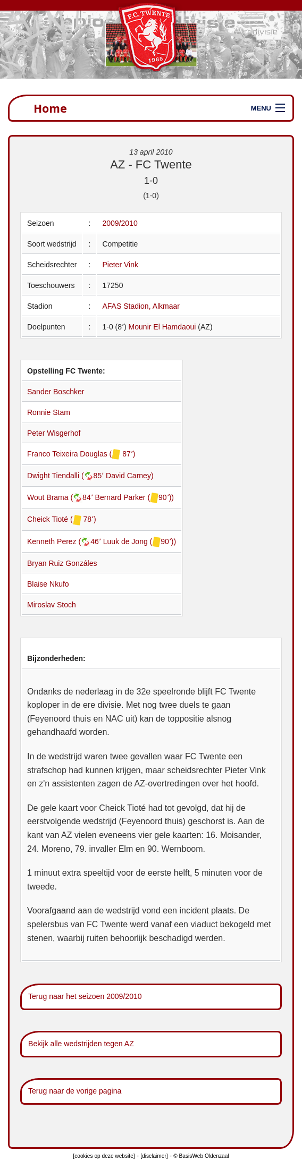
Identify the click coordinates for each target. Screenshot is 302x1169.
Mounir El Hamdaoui (162, 327)
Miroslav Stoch (51, 604)
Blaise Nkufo (48, 584)
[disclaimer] (153, 1156)
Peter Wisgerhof (53, 433)
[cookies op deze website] (104, 1156)
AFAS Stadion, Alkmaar (141, 306)
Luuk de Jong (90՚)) (140, 541)
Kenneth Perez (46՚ (65, 541)
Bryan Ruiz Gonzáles (62, 563)
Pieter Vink (120, 264)
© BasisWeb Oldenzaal (201, 1156)
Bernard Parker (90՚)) (134, 497)
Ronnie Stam (48, 412)
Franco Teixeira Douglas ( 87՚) (81, 454)
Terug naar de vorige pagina (74, 1091)
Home (50, 108)
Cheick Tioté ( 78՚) (61, 519)
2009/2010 (119, 223)
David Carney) (129, 475)
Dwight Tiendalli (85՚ (66, 475)
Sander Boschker (55, 391)
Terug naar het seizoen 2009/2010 (85, 996)
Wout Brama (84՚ (61, 497)
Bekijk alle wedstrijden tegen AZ (81, 1043)
